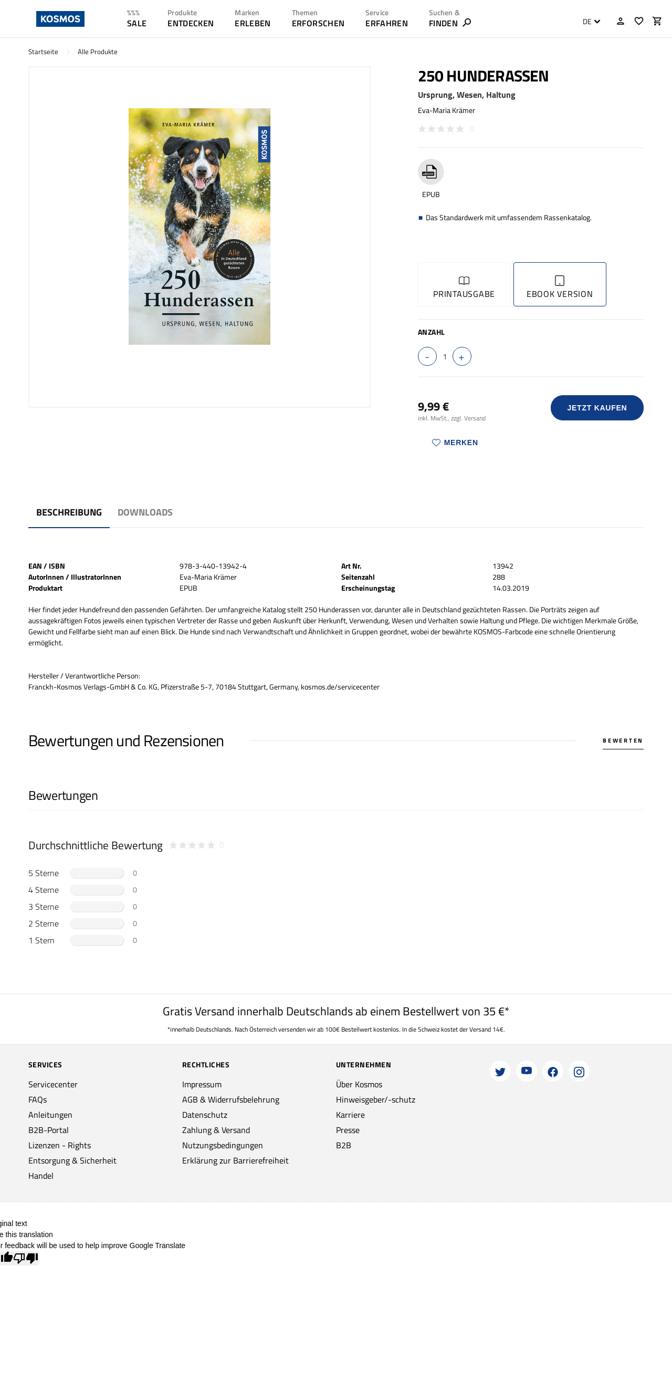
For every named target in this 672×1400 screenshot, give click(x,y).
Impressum (202, 1084)
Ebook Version (560, 287)
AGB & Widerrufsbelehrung (230, 1099)
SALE (136, 23)
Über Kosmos (359, 1084)
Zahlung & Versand (216, 1130)
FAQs (37, 1099)
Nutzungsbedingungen (222, 1145)
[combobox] (588, 21)
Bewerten (623, 740)
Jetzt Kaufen (597, 408)
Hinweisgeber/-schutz (375, 1099)
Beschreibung (69, 512)
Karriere (350, 1114)
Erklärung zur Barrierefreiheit (235, 1160)
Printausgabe (464, 287)
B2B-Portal (48, 1130)
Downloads (145, 512)
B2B (343, 1145)
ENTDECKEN (190, 23)
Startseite (43, 52)
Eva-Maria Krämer (446, 110)
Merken (455, 442)
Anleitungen (50, 1114)
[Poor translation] (25, 1258)
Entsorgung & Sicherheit (72, 1160)
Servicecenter (53, 1084)
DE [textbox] (587, 21)
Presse (348, 1130)
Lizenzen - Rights (59, 1145)
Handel (41, 1175)
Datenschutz (204, 1114)
